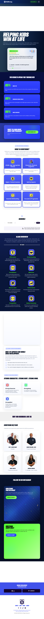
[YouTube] (25, 608)
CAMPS (20, 605)
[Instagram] (20, 608)
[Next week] (15, 223)
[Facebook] (18, 608)
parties (24, 605)
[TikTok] (22, 608)
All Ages (38, 222)
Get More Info (32, 132)
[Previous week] (5, 223)
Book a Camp (11, 535)
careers (27, 605)
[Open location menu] (33, 2)
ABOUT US (16, 605)
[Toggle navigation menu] (39, 2)
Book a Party (11, 497)
